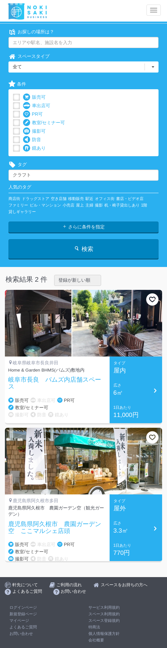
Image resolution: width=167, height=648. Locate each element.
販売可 (34, 97)
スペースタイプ (29, 56)
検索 (83, 248)
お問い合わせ (21, 633)
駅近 (89, 198)
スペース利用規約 (104, 614)
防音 (32, 139)
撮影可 (34, 131)
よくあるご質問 (23, 627)
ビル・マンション (45, 205)
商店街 (14, 198)
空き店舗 (59, 198)
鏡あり (34, 148)
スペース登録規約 (104, 620)
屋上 (80, 205)
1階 (144, 205)
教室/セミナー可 (44, 122)
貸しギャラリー (22, 211)
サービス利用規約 (104, 607)
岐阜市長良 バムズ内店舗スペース (54, 383)
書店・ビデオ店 (130, 198)
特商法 (94, 627)
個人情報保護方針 (104, 633)
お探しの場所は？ (31, 32)
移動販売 (76, 198)
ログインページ (23, 607)
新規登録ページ (23, 614)
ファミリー (18, 205)
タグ (17, 164)
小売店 (68, 205)
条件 (17, 84)
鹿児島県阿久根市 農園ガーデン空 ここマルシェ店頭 (54, 527)
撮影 (99, 205)
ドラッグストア (35, 198)
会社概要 (96, 640)
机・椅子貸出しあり (122, 205)
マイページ (19, 620)
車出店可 (36, 105)
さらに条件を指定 (83, 226)
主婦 (89, 205)
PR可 (33, 114)
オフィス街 (104, 198)
